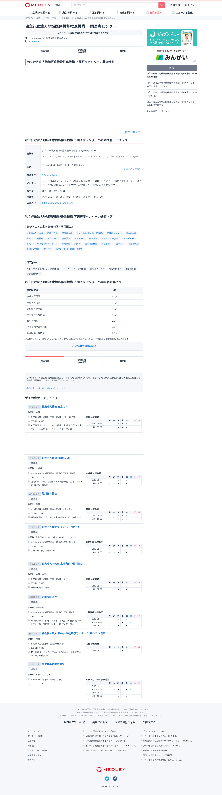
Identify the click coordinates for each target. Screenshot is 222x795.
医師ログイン (150, 722)
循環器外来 (131, 269)
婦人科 (30, 244)
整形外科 (93, 238)
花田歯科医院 (49, 597)
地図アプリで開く (133, 132)
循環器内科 (67, 233)
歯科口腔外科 (91, 244)
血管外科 (47, 249)
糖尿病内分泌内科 (35, 233)
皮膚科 (30, 238)
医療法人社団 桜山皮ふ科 (56, 458)
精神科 (40, 238)
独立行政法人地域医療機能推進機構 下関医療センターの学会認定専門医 (172, 103)
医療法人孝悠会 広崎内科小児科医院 (62, 563)
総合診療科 (134, 244)
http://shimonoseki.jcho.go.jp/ (57, 203)
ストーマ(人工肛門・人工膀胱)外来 (43, 269)
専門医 (123, 51)
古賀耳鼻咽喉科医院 (53, 664)
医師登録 (175, 5)
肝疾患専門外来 (97, 269)
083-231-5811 (36, 42)
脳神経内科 (131, 233)
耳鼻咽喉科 (129, 238)
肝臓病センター (114, 233)
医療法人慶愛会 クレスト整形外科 (61, 527)
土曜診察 (33, 463)
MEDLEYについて (74, 722)
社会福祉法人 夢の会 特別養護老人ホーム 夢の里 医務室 (73, 633)
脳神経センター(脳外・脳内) (69, 249)
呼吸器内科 (52, 233)
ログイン (190, 5)
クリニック (34, 407)
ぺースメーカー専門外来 (74, 269)
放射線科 (66, 244)
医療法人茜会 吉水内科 (55, 406)
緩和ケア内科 (33, 249)
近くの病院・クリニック (158, 111)
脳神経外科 (79, 238)
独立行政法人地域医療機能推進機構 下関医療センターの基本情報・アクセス (172, 84)
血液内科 (120, 244)
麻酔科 (77, 244)
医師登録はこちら (125, 722)
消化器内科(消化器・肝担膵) (89, 233)
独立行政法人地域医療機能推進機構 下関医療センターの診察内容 (172, 94)
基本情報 (45, 51)
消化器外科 (52, 238)
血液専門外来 (115, 269)
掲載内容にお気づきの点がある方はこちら (46, 388)
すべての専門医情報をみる (84, 346)
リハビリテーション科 (47, 244)
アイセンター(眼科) (111, 238)
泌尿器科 (66, 238)
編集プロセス (100, 722)
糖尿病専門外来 (34, 274)
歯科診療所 (34, 494)
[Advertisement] (85, 443)
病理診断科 (106, 244)
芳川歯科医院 (49, 493)
